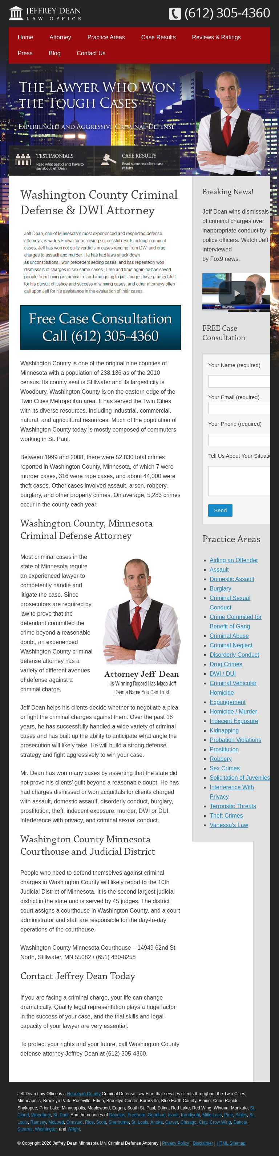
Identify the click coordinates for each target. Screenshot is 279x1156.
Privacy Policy (175, 1143)
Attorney (60, 37)
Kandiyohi (190, 1114)
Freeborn (136, 1114)
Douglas (117, 1114)
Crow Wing (220, 1122)
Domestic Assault (232, 579)
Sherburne (119, 1122)
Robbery (220, 759)
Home (25, 37)
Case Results (158, 37)
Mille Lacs (212, 1114)
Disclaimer (203, 1143)
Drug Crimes (226, 664)
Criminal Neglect (231, 645)
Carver (171, 1122)
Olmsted (74, 1122)
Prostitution (224, 749)
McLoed (56, 1122)
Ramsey (38, 1122)
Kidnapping (224, 730)
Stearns (24, 1129)
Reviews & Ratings (216, 37)
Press (25, 53)
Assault (219, 570)
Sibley (241, 1114)
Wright (74, 1129)
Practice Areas (106, 37)
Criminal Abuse (229, 636)
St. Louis (139, 1122)
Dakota (240, 1122)
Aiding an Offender (234, 560)
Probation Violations (235, 740)
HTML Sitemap (231, 1143)
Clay (203, 1122)
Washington (46, 1129)
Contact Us (91, 53)
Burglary (220, 588)
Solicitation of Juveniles (240, 778)
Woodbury (41, 1114)
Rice (89, 1122)
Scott (101, 1122)
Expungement (228, 702)
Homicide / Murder (233, 711)
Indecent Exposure (234, 721)
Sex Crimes (225, 768)
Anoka (156, 1122)
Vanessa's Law (229, 825)
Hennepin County (84, 1093)
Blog (55, 53)
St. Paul (60, 1114)
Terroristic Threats (233, 806)
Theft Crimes (226, 816)
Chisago (189, 1122)
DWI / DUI (223, 674)
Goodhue (156, 1114)
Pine (228, 1114)
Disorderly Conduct (234, 655)
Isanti (173, 1114)
